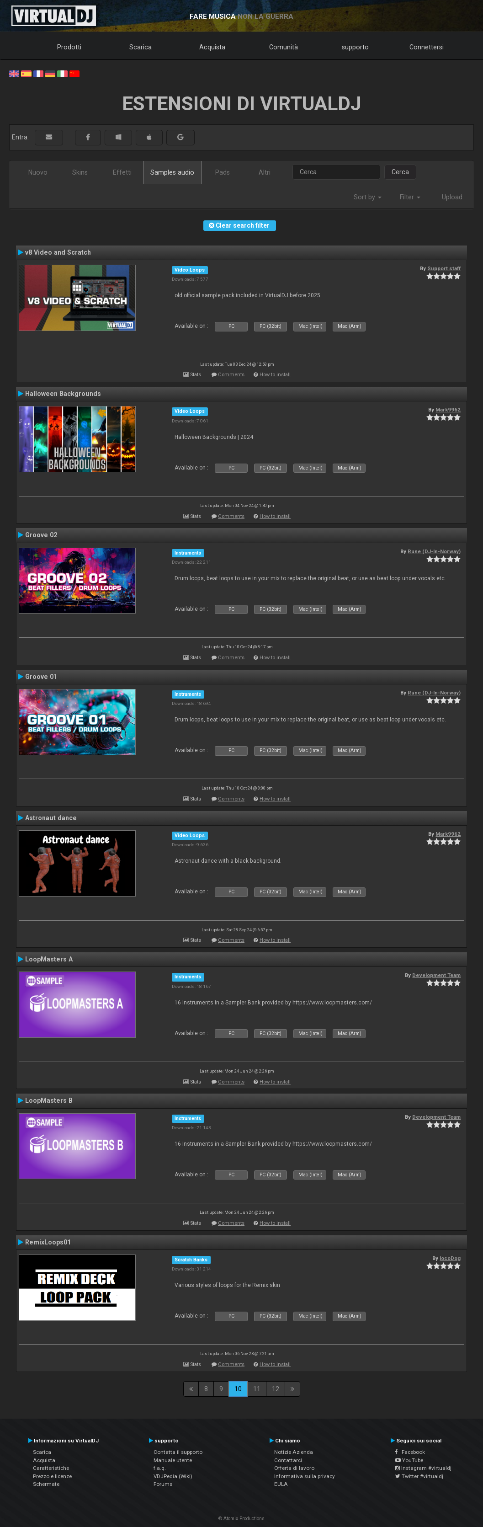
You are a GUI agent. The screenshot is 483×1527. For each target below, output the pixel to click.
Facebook (410, 1452)
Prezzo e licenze (52, 1476)
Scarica (140, 47)
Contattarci (288, 1460)
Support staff (444, 268)
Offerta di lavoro (294, 1468)
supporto (355, 47)
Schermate (46, 1484)
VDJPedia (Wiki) (173, 1476)
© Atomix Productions (241, 1519)
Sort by (368, 197)
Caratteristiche (51, 1468)
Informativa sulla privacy (304, 1476)
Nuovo (38, 172)
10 (238, 1389)
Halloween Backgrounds (63, 393)
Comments (231, 375)
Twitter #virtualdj (419, 1476)
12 (275, 1389)
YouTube (409, 1460)
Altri (265, 172)
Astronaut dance (51, 818)
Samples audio (172, 172)
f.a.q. (160, 1468)
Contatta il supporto (178, 1452)
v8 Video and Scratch (58, 252)
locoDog (450, 1258)
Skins (80, 172)
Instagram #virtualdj (423, 1468)
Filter (410, 197)
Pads (222, 172)
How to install (275, 375)
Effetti (122, 172)
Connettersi (426, 47)
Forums (163, 1484)
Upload (452, 197)
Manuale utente (173, 1460)
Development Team (436, 975)
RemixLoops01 (48, 1242)
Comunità (283, 47)
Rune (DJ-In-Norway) (434, 551)
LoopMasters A (49, 959)
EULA (281, 1484)
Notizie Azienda (293, 1452)
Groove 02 (41, 535)
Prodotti (69, 47)
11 (256, 1389)
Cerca (400, 172)
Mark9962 (448, 409)
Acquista (212, 47)
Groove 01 (41, 676)
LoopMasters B (49, 1100)
